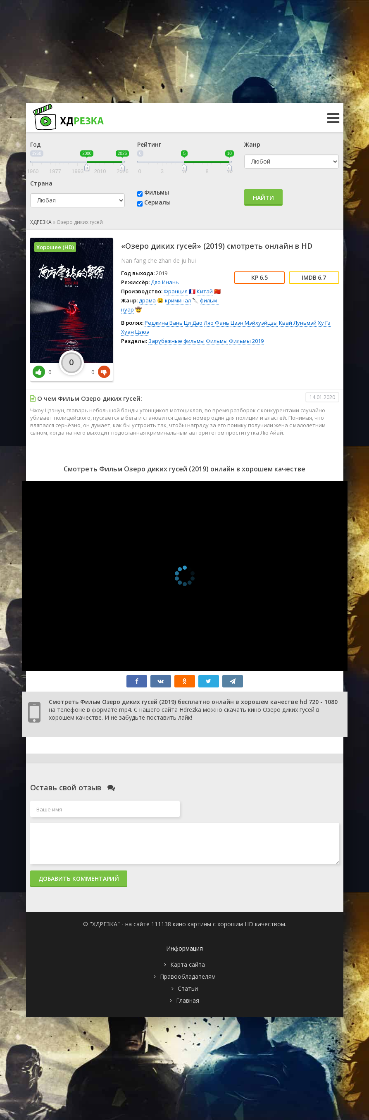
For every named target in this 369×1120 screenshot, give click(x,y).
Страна (41, 183)
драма (147, 300)
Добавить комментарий (78, 878)
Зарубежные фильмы (176, 341)
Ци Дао (193, 322)
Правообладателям (188, 976)
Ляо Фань (216, 322)
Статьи (188, 988)
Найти (263, 198)
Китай (205, 291)
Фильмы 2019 (246, 341)
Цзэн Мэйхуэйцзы (254, 322)
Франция (176, 291)
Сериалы (157, 202)
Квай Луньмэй (298, 322)
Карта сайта (187, 964)
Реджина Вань (164, 322)
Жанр (252, 144)
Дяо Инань (165, 282)
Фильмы (156, 192)
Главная (187, 1000)
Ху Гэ (324, 322)
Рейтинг (149, 144)
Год (35, 144)
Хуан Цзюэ (135, 331)
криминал (178, 300)
